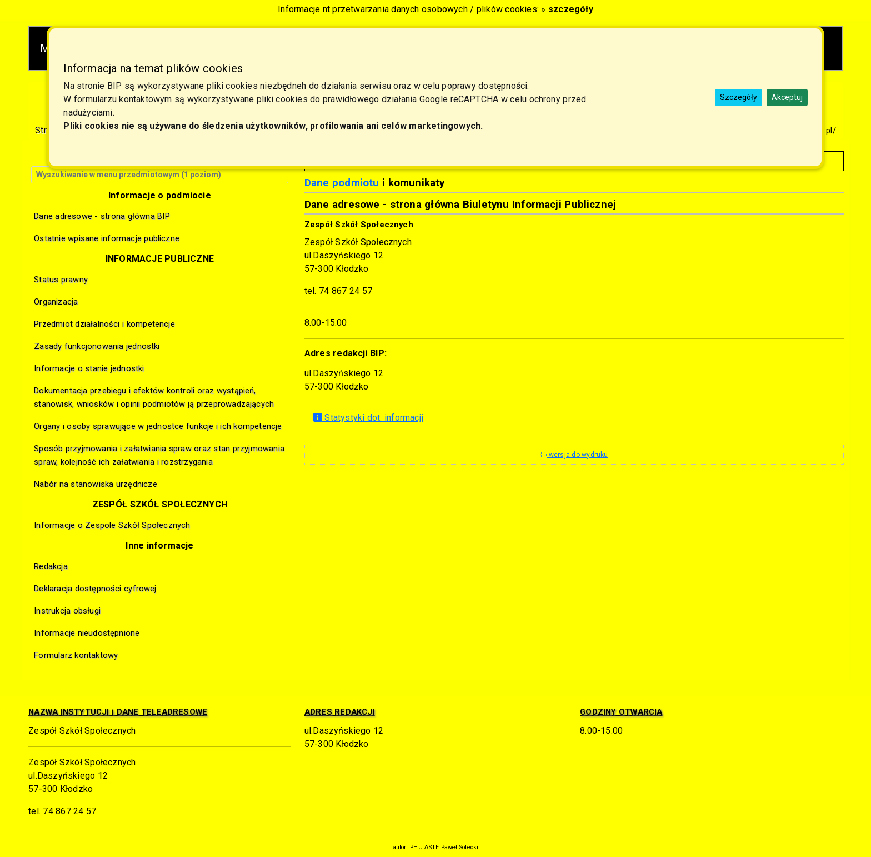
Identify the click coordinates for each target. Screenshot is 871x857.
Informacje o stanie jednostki (89, 368)
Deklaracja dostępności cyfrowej (95, 589)
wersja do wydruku (574, 455)
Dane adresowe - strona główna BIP (102, 216)
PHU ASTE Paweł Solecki (444, 847)
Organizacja (56, 302)
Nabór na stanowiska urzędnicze (95, 484)
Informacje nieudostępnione (86, 633)
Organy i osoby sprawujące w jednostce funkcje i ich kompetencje (158, 426)
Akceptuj (787, 97)
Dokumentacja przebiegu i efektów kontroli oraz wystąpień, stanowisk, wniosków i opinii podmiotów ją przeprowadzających (154, 397)
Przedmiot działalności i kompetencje (104, 324)
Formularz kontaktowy (76, 655)
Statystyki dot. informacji (368, 417)
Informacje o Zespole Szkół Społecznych (112, 525)
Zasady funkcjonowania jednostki (96, 346)
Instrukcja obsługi (67, 611)
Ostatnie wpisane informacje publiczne (106, 238)
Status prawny (61, 280)
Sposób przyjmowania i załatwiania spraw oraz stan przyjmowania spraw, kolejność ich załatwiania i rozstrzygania (159, 455)
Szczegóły (738, 97)
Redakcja (51, 566)
